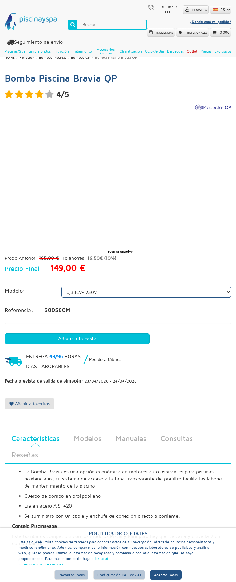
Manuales (131, 438)
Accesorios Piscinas (106, 51)
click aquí (100, 558)
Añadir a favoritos (29, 404)
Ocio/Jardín (154, 51)
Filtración (61, 51)
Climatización (131, 51)
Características (35, 438)
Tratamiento (82, 51)
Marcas (205, 51)
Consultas (176, 438)
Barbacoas (175, 51)
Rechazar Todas (71, 574)
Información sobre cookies (40, 564)
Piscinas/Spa (15, 51)
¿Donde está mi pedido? (210, 21)
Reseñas (24, 455)
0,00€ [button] (225, 32)
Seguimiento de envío (37, 42)
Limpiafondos (39, 51)
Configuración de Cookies (119, 574)
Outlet (192, 51)
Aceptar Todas (166, 574)
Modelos (87, 438)
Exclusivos (222, 51)
